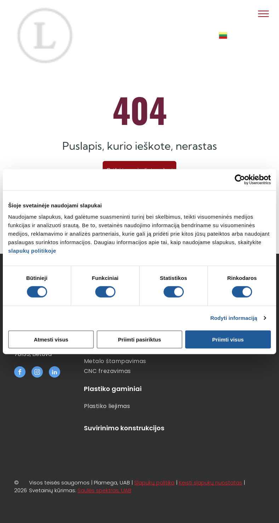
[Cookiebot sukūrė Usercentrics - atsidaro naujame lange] (240, 179)
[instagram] (37, 372)
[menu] (263, 14)
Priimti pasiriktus (139, 339)
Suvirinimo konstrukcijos (124, 428)
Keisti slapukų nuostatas (210, 482)
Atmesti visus (51, 339)
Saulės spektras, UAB (104, 490)
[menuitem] (130, 361)
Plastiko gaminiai (113, 388)
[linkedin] (54, 372)
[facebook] (19, 372)
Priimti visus (228, 339)
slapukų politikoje (32, 250)
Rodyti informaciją (233, 318)
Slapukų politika (154, 482)
